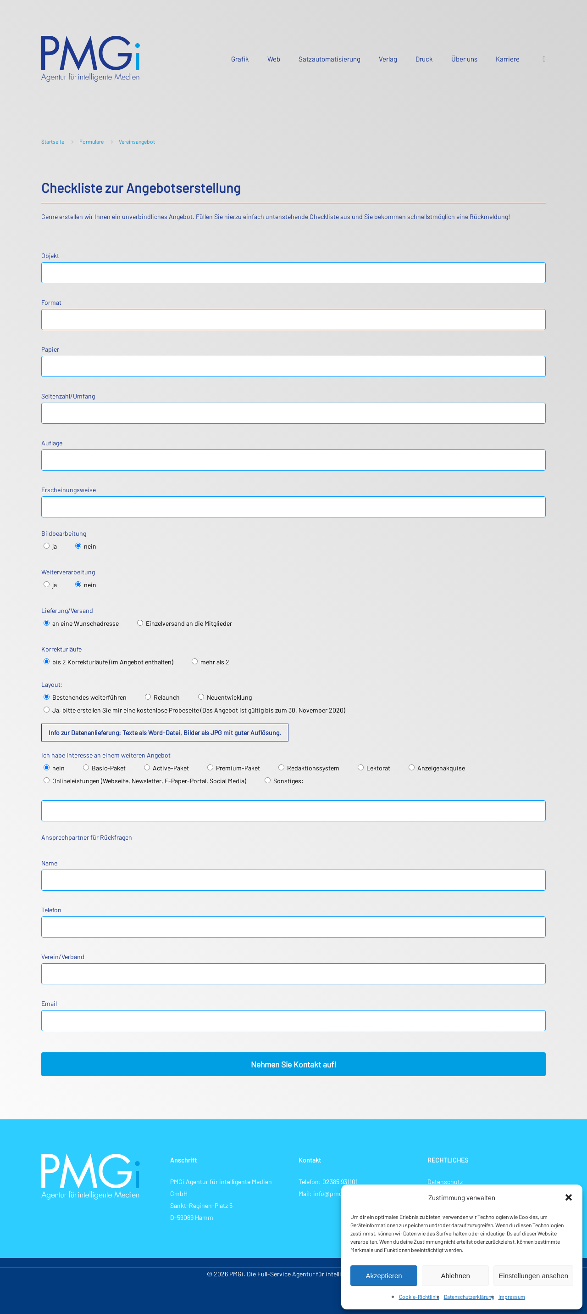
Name (293, 875)
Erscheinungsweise (293, 501)
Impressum (511, 1296)
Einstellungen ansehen (533, 1276)
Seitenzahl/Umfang (293, 408)
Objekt (293, 267)
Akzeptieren (383, 1276)
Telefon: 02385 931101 (328, 1181)
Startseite (52, 141)
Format (293, 314)
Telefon (293, 922)
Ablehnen (455, 1276)
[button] (568, 1197)
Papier (293, 361)
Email (293, 1015)
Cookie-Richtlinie (419, 1296)
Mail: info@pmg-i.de (327, 1193)
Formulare (91, 141)
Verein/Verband (293, 968)
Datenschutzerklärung (469, 1296)
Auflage (293, 455)
